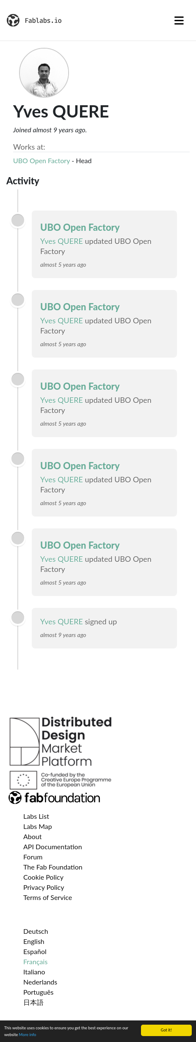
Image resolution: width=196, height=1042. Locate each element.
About (32, 836)
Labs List (36, 816)
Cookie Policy (43, 877)
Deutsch (35, 931)
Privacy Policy (43, 887)
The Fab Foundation (53, 867)
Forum (32, 857)
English (33, 941)
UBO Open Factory (41, 160)
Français (35, 961)
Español (35, 951)
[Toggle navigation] (179, 20)
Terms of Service (47, 897)
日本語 (33, 1002)
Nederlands (40, 982)
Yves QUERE (61, 241)
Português (38, 992)
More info (27, 1035)
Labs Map (37, 826)
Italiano (34, 972)
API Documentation (52, 846)
